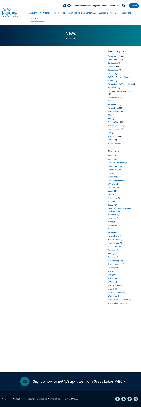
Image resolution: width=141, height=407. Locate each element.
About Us (34, 13)
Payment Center (100, 6)
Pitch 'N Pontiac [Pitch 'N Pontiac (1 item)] (115, 239)
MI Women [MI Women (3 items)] (113, 218)
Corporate (126, 13)
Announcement (114, 56)
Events (110, 81)
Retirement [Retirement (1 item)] (113, 250)
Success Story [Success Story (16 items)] (115, 261)
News (110, 101)
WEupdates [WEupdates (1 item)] (114, 296)
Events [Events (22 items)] (112, 191)
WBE (110, 133)
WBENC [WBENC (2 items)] (112, 282)
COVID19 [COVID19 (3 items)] (113, 184)
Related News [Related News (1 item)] (115, 246)
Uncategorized (113, 129)
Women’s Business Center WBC (82, 13)
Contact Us (113, 6)
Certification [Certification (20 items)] (114, 170)
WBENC (111, 140)
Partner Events (114, 104)
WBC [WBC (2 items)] (111, 271)
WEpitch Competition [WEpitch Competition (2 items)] (117, 292)
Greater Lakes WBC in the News (120, 84)
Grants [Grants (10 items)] (112, 205)
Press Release (113, 111)
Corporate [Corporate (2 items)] (113, 177)
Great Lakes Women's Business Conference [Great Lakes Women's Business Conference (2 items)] (120, 209)
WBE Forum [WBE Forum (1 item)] (114, 278)
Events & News (37, 18)
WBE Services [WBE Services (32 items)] (115, 285)
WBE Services (113, 136)
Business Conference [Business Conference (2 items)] (117, 163)
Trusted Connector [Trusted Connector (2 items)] (116, 264)
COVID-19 (112, 73)
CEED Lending (60, 13)
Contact (5, 399)
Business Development (109, 13)
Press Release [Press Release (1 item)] (115, 243)
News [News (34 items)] (112, 229)
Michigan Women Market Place (120, 91)
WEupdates (112, 143)
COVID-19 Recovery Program (119, 77)
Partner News (113, 108)
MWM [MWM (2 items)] (111, 222)
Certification (45, 13)
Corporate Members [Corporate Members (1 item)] (117, 180)
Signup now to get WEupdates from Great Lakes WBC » (79, 381)
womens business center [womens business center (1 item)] (119, 303)
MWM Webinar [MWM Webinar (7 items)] (115, 225)
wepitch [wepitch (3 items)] (112, 289)
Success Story (113, 122)
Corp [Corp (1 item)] (111, 173)
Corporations (113, 70)
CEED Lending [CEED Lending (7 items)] (115, 166)
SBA (109, 115)
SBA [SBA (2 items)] (111, 253)
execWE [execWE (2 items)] (112, 194)
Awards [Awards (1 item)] (112, 159)
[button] (123, 5)
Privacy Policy (18, 399)
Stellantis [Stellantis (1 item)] (113, 257)
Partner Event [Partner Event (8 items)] (114, 236)
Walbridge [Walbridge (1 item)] (113, 268)
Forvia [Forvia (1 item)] (112, 201)
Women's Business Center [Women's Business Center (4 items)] (119, 299)
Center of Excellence (82, 6)
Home (67, 38)
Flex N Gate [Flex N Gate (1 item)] (114, 198)
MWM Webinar (114, 97)
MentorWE (112, 88)
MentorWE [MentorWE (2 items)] (113, 215)
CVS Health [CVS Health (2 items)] (114, 187)
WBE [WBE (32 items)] (111, 275)
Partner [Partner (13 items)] (113, 232)
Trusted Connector (115, 126)
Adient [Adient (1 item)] (112, 156)
